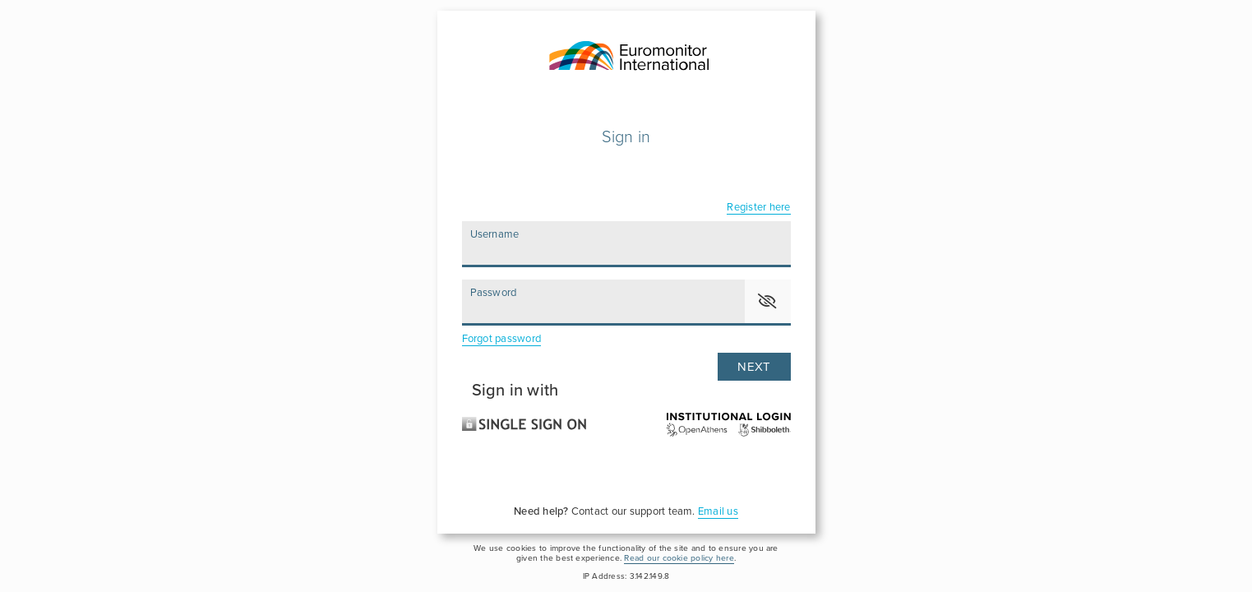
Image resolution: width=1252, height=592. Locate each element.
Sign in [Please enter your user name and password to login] (626, 137)
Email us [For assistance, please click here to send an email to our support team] (718, 511)
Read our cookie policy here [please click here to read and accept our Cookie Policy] (678, 558)
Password (493, 292)
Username (495, 234)
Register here (758, 207)
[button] (768, 301)
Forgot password (502, 338)
